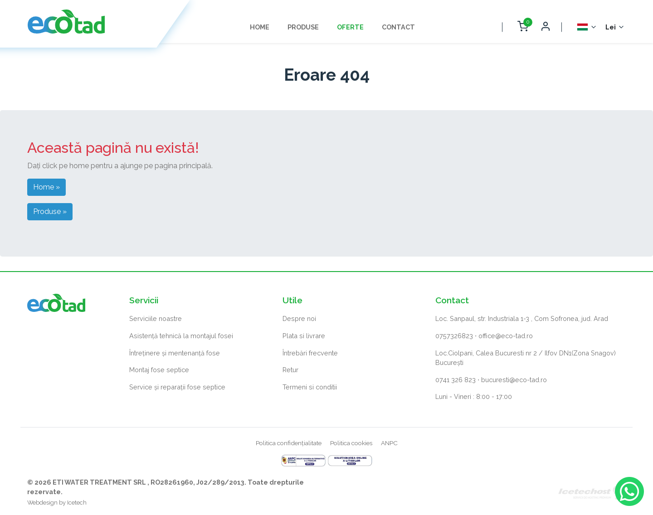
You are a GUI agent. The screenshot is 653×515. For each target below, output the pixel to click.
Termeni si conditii (310, 387)
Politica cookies (351, 443)
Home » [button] (46, 187)
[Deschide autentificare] (545, 27)
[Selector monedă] (615, 27)
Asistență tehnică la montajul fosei (181, 336)
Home (259, 27)
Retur (290, 370)
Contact (398, 27)
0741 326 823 (455, 380)
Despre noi (299, 318)
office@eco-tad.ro (505, 336)
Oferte (350, 27)
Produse (303, 27)
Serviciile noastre (155, 318)
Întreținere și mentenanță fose (174, 353)
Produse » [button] (50, 211)
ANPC (389, 443)
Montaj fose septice (159, 370)
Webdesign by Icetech (57, 502)
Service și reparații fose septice (177, 387)
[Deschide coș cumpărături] (522, 27)
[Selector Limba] (587, 27)
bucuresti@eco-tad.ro (514, 380)
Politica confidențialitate (289, 443)
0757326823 (454, 336)
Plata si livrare (304, 336)
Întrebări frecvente (310, 353)
